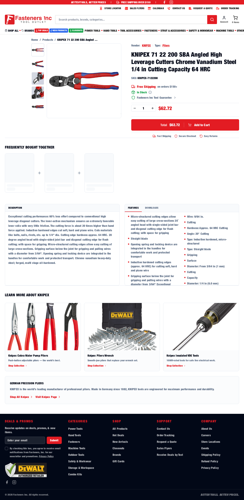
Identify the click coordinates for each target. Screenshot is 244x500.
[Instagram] (14, 482)
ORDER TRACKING (227, 8)
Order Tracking (165, 435)
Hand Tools (74, 435)
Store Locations (210, 441)
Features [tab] (133, 207)
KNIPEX (146, 45)
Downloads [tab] (151, 207)
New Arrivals (120, 441)
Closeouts (118, 448)
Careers (206, 435)
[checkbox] (6, 448)
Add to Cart (185, 125)
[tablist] (182, 208)
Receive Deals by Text (170, 454)
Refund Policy (209, 461)
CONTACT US (175, 8)
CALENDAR (155, 8)
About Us (206, 428)
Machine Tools (76, 448)
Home (34, 39)
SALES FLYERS (134, 8)
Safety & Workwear (79, 461)
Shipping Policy (210, 454)
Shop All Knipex (21, 397)
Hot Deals (118, 435)
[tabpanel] (182, 248)
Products (47, 39)
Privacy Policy (46, 456)
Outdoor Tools (76, 454)
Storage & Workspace (81, 467)
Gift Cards (119, 461)
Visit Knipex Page (48, 397)
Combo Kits (75, 474)
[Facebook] (7, 482)
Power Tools (75, 428)
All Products (120, 428)
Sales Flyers (164, 448)
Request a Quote (166, 441)
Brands (117, 454)
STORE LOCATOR (109, 8)
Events (205, 448)
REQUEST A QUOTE (199, 8)
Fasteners (74, 441)
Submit (54, 440)
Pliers (166, 45)
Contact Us (163, 428)
